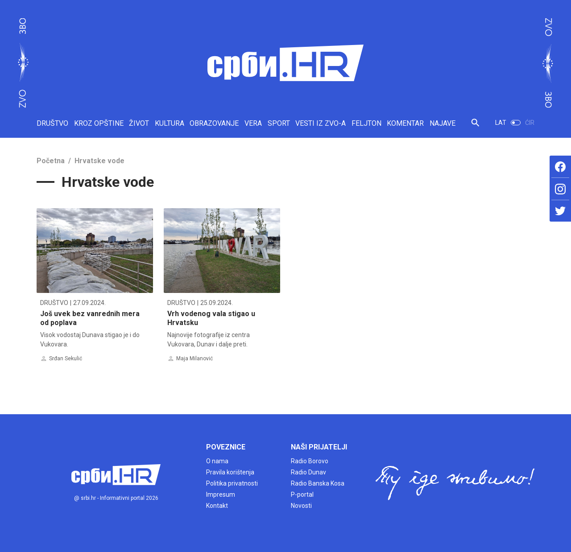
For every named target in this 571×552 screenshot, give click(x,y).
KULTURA (169, 123)
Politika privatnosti (232, 483)
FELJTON (366, 123)
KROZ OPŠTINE (99, 123)
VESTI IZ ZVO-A (320, 123)
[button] (475, 126)
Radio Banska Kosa (317, 483)
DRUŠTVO (52, 123)
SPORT (279, 123)
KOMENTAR (405, 123)
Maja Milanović (194, 358)
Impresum (220, 494)
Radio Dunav (308, 472)
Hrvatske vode (99, 161)
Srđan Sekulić (65, 358)
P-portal (302, 494)
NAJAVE (442, 123)
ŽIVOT (139, 123)
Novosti (301, 505)
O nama (217, 461)
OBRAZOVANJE (214, 123)
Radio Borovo (309, 461)
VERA (253, 123)
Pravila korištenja (230, 472)
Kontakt (217, 505)
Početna (51, 161)
